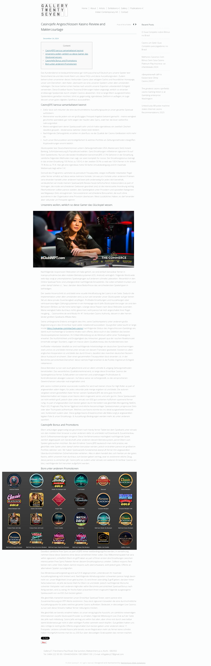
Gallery (124, 8)
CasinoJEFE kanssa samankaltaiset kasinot (64, 50)
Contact (124, 12)
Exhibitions (113, 8)
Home (84, 8)
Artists (102, 8)
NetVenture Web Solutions (133, 663)
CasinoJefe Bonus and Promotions (61, 60)
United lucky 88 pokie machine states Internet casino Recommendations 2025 (156, 109)
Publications (135, 8)
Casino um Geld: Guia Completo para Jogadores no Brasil (155, 46)
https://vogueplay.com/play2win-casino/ (65, 328)
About (93, 8)
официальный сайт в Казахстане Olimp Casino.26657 (152, 77)
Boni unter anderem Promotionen (61, 64)
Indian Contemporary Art (106, 12)
